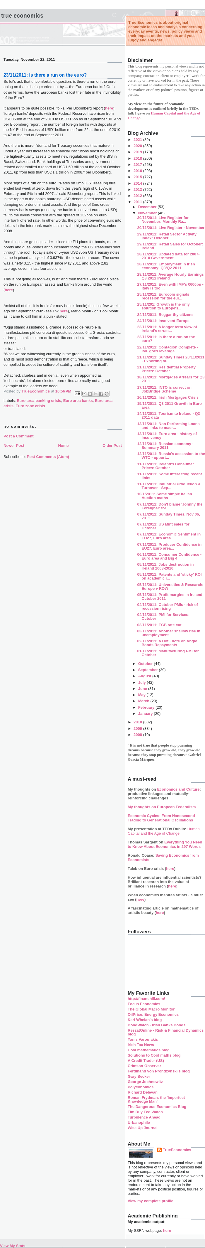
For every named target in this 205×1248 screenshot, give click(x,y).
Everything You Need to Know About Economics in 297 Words (165, 844)
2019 (138, 152)
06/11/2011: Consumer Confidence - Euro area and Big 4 (169, 556)
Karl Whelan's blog (145, 1020)
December (148, 207)
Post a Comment (19, 436)
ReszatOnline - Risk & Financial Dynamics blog (166, 1032)
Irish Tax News (141, 1044)
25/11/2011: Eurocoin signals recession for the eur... (163, 296)
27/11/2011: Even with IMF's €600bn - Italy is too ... (170, 286)
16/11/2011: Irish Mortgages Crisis (168, 397)
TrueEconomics (177, 1150)
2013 (138, 189)
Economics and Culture (178, 789)
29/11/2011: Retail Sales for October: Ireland (170, 246)
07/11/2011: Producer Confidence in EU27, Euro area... (169, 546)
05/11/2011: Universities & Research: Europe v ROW (170, 586)
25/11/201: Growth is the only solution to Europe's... (163, 306)
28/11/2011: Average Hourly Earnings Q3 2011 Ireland (170, 276)
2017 (138, 164)
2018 (138, 158)
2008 (138, 734)
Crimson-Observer (144, 1066)
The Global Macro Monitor (151, 1009)
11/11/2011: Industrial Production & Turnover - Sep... (169, 486)
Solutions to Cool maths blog (154, 1055)
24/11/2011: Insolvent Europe (163, 321)
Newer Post (14, 445)
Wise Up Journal (143, 1128)
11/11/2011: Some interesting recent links (169, 476)
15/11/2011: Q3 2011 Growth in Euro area (169, 405)
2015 (138, 177)
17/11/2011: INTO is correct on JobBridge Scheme (164, 389)
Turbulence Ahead (144, 1117)
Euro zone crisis (30, 406)
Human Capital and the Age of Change (164, 831)
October (146, 663)
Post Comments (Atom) (48, 456)
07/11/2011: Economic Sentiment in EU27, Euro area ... (169, 536)
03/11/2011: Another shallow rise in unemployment (168, 633)
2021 (138, 139)
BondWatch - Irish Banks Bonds (156, 1025)
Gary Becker (139, 1076)
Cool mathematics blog (149, 1050)
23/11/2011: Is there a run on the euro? (166, 339)
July (142, 682)
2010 (138, 722)
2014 (138, 183)
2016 (138, 171)
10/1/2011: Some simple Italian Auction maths (164, 496)
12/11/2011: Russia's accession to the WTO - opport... (171, 456)
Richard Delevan (143, 1092)
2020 (138, 146)
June (143, 688)
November (148, 213)
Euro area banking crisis (39, 400)
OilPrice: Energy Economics (153, 1014)
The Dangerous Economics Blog (157, 1106)
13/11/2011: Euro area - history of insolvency (167, 436)
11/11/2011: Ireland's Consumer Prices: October (165, 466)
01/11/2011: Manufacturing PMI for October (168, 653)
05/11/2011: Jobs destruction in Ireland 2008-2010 (165, 566)
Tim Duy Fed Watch (145, 1112)
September (148, 670)
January (146, 713)
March (144, 701)
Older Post (112, 445)
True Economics (22, 15)
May (142, 695)
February (147, 707)
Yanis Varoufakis (143, 1039)
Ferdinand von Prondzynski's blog (159, 1071)
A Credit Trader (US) (146, 1060)
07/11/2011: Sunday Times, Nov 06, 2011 (168, 516)
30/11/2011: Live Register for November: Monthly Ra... (163, 219)
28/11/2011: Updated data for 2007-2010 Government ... (168, 256)
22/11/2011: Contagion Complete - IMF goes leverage (167, 349)
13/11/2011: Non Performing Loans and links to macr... (168, 426)
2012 (138, 195)
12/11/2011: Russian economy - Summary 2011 (165, 446)
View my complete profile (150, 1201)
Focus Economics (144, 1004)
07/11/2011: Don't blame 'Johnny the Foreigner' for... (169, 506)
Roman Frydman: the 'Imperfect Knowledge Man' (156, 1099)
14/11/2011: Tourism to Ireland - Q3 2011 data (168, 415)
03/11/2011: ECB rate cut (159, 625)
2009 (138, 728)
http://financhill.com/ (146, 998)
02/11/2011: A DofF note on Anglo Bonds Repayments (167, 643)
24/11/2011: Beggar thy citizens (165, 314)
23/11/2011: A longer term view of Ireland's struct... (167, 329)
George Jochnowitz (145, 1081)
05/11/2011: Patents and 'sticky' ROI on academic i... (169, 576)
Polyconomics (140, 1087)
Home (63, 445)
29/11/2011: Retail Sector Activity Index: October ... (167, 236)
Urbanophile (139, 1122)
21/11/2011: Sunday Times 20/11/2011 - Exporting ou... (170, 359)
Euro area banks (78, 400)
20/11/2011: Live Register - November (170, 227)
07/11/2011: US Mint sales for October (163, 526)
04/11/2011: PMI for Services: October (163, 616)
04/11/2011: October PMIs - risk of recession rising (167, 606)
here (109, 108)
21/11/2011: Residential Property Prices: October (166, 369)
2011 (138, 202)
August (145, 676)
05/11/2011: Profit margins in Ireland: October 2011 (170, 596)
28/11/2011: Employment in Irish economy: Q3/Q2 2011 (166, 266)
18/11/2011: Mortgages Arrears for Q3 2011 (170, 379)
